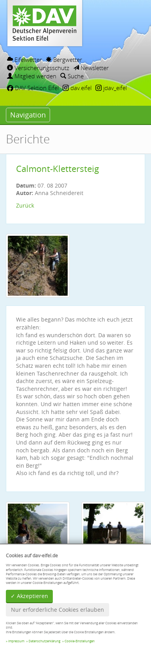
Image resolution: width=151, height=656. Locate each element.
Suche (72, 76)
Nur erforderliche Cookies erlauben (57, 609)
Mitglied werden (31, 76)
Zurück (25, 205)
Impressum (16, 641)
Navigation (28, 114)
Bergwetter (64, 59)
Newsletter (91, 68)
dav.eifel (77, 88)
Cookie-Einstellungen (80, 641)
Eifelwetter (24, 59)
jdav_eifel (111, 88)
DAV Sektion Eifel (33, 88)
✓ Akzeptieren (29, 596)
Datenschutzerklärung (44, 641)
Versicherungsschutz (38, 68)
